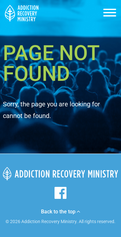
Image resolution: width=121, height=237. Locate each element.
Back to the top (60, 212)
